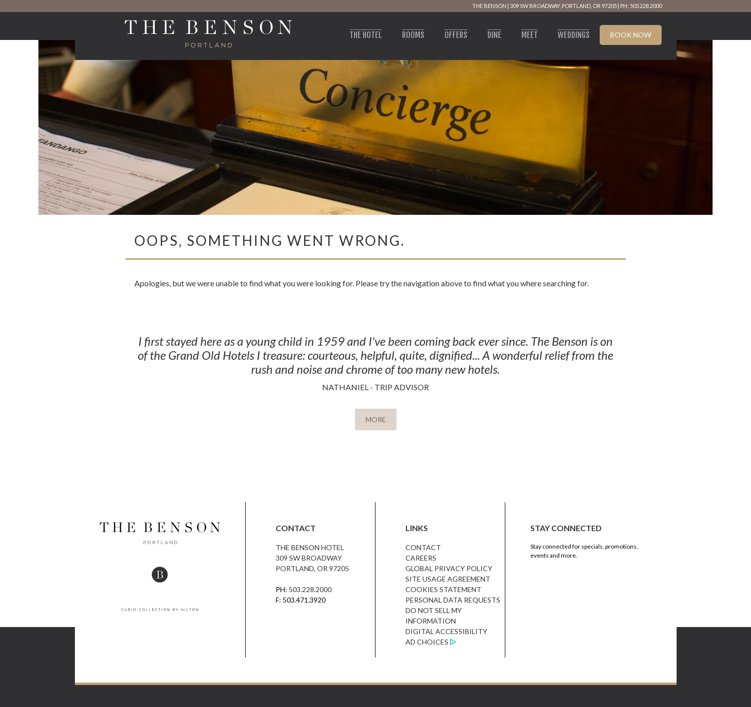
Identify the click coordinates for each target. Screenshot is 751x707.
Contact (423, 547)
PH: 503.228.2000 (641, 5)
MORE (376, 419)
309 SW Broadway (309, 558)
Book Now (630, 34)
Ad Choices (426, 642)
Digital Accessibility (446, 631)
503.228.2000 (310, 589)
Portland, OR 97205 (312, 568)
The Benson (489, 5)
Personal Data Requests (452, 600)
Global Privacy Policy (448, 568)
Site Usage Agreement (447, 579)
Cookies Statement (443, 589)
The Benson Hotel (310, 547)
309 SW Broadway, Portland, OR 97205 (563, 5)
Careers (420, 558)
